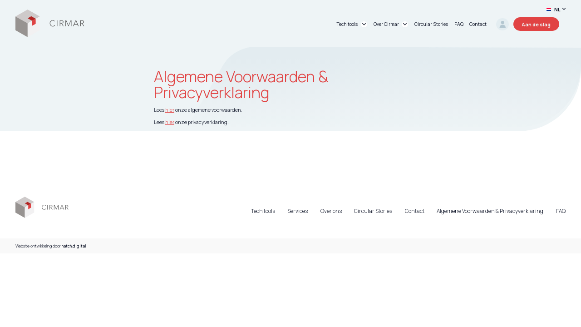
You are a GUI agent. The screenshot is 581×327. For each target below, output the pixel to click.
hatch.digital (74, 246)
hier (169, 109)
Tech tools (263, 211)
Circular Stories (373, 211)
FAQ (561, 211)
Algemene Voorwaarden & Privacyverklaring (490, 211)
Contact (414, 211)
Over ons (331, 211)
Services (297, 211)
